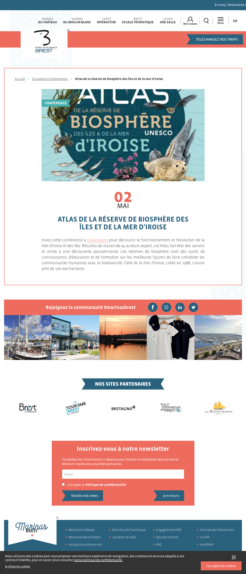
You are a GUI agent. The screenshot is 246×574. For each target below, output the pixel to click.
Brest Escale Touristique (129, 531)
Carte (105, 20)
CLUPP (205, 538)
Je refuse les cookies (17, 566)
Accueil (20, 79)
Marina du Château (81, 531)
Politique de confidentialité (105, 486)
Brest (137, 20)
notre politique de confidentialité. (98, 560)
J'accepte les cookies (221, 566)
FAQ (159, 546)
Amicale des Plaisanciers (217, 531)
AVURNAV (207, 546)
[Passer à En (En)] (235, 21)
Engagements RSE (169, 531)
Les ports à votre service (85, 546)
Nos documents (167, 538)
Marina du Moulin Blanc (84, 538)
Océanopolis (98, 240)
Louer (167, 20)
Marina (47, 20)
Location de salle (124, 538)
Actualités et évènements (50, 79)
